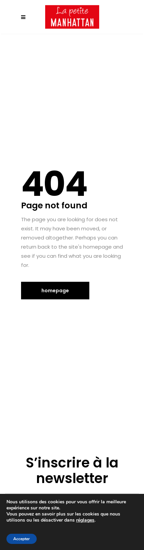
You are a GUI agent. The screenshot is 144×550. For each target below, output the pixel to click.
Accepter (21, 539)
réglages (85, 520)
